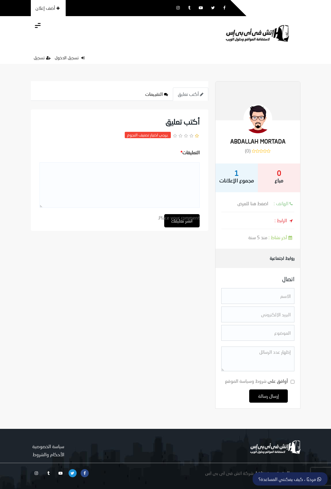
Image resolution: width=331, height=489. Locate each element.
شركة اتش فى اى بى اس (229, 473)
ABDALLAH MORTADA (257, 141)
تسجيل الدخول (70, 57)
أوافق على (256, 381)
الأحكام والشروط (48, 454)
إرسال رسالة (268, 396)
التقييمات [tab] (156, 94)
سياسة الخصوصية (48, 446)
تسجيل (42, 57)
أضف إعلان (47, 8)
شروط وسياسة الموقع (245, 381)
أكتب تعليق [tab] (190, 94)
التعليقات (190, 152)
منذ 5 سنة (271, 237)
